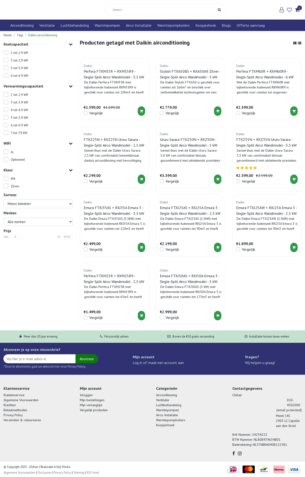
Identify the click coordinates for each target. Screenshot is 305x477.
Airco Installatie (139, 25)
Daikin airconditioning (42, 35)
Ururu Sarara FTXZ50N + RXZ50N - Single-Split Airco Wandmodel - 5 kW (188, 142)
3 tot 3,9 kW (19, 60)
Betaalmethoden (15, 410)
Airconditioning (22, 25)
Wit (13, 178)
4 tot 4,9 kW (19, 110)
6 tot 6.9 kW (19, 75)
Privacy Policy (13, 415)
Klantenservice (14, 395)
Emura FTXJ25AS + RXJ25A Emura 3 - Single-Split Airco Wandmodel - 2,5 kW (190, 210)
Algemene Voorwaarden (21, 400)
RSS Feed (93, 473)
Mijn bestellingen (92, 400)
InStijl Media (61, 467)
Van (6, 236)
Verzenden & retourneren (22, 420)
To (58, 236)
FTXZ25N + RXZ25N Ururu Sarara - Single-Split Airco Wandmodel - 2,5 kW (114, 142)
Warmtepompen (107, 25)
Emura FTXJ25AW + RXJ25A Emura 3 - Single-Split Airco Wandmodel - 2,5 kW (266, 210)
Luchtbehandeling (75, 25)
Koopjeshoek (205, 25)
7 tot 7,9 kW (19, 133)
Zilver (15, 186)
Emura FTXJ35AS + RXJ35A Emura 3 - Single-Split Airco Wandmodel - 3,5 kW (114, 210)
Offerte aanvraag (251, 25)
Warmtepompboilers (173, 25)
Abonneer (87, 359)
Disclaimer (45, 473)
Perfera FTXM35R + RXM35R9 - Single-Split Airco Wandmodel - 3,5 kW (114, 74)
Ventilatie (47, 25)
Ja (12, 152)
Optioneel (18, 159)
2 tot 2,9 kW (19, 53)
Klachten (10, 405)
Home (8, 35)
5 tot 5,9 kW (19, 68)
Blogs (226, 25)
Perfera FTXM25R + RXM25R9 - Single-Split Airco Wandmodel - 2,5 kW (114, 278)
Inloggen (86, 395)
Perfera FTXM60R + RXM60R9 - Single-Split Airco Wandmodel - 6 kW (265, 74)
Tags (20, 35)
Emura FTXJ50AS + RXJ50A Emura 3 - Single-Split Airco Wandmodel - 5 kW (189, 278)
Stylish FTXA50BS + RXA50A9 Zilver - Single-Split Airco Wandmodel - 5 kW (190, 74)
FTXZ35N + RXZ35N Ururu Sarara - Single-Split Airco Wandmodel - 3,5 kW (266, 142)
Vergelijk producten (94, 410)
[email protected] (289, 410)
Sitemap (79, 473)
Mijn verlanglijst (91, 405)
